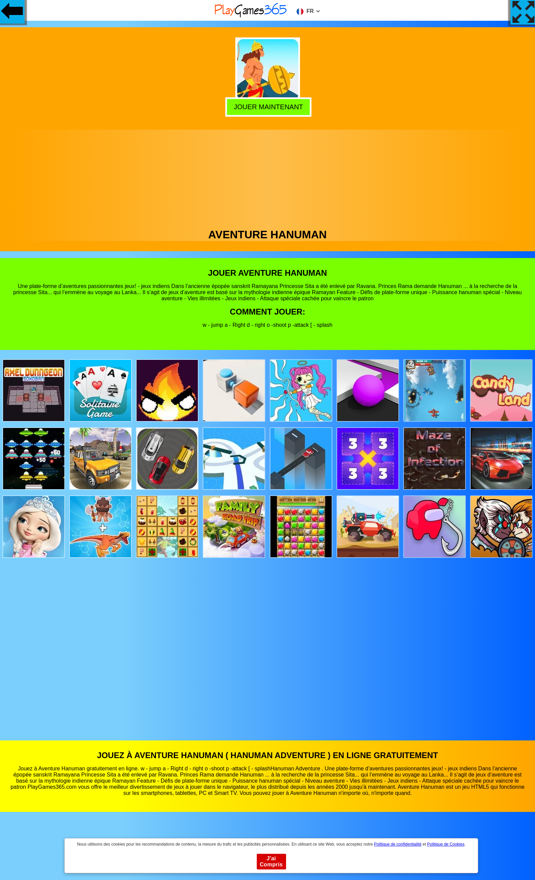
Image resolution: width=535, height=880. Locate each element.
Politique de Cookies (445, 844)
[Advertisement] (267, 177)
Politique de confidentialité (397, 844)
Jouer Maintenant (267, 105)
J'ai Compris (271, 861)
